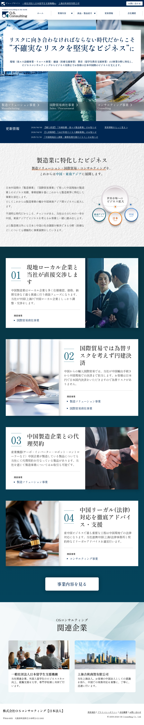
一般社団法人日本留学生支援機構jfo (39, 3)
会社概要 (132, 13)
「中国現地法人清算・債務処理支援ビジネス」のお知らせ (70, 137)
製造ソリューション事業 (85, 401)
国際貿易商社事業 (28, 320)
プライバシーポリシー (107, 712)
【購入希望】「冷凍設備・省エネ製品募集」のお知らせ (70, 127)
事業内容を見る (72, 584)
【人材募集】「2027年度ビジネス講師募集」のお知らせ (70, 132)
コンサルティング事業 (84, 559)
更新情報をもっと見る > (116, 127)
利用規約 (91, 712)
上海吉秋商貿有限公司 (68, 3)
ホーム (40, 13)
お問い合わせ (134, 3)
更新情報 (109, 13)
